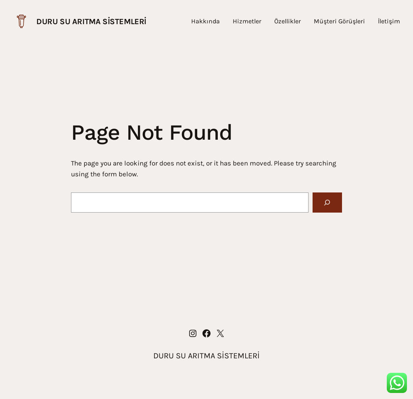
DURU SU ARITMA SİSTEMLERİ (91, 21)
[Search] (327, 202)
